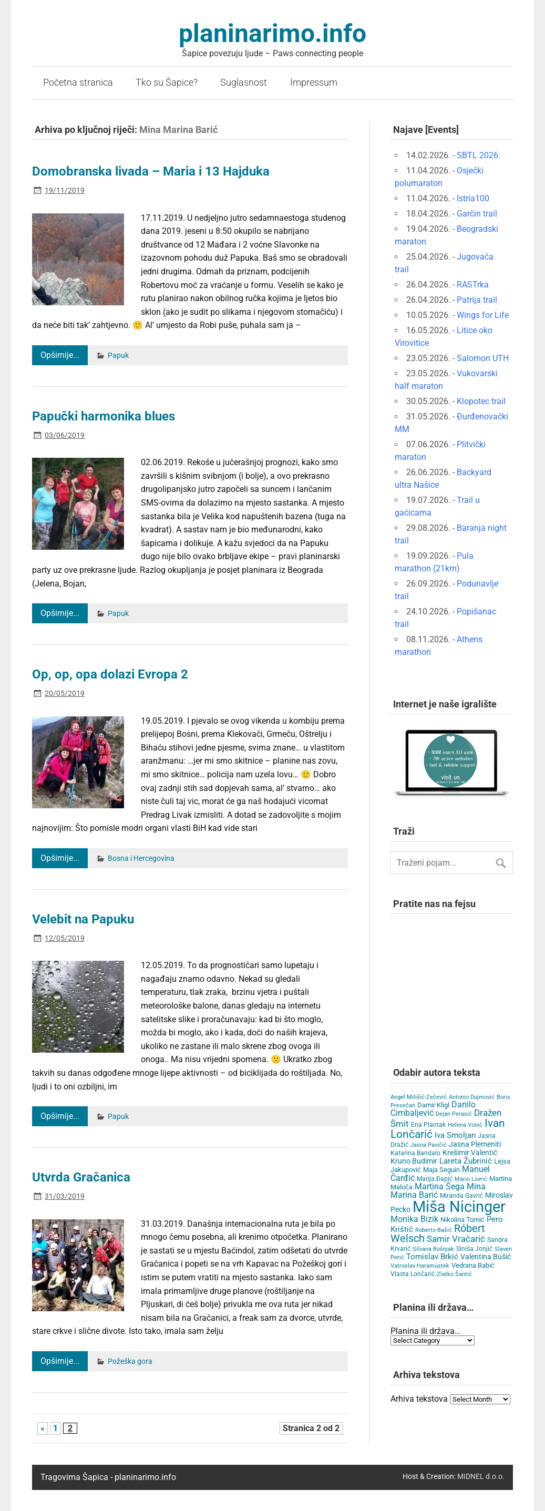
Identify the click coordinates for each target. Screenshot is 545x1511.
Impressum (313, 82)
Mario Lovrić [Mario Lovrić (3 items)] (471, 1179)
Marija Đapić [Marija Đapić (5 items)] (435, 1179)
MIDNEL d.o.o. (481, 1476)
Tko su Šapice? (167, 82)
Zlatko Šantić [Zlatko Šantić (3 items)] (454, 1274)
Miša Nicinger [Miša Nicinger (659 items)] (459, 1207)
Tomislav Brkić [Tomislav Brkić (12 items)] (432, 1256)
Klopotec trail (481, 401)
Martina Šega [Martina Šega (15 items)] (440, 1186)
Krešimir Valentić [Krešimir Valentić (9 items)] (470, 1152)
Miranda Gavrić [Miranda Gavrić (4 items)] (461, 1195)
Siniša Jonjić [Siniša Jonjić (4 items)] (474, 1248)
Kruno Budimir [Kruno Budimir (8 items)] (413, 1161)
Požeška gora (130, 1361)
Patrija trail (477, 300)
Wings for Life (483, 315)
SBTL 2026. (478, 155)
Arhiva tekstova (419, 1399)
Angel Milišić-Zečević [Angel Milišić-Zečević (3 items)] (418, 1097)
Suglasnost (243, 82)
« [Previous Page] (42, 1428)
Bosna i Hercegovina (141, 858)
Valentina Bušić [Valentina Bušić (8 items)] (485, 1256)
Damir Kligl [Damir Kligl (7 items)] (433, 1105)
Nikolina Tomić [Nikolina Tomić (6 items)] (462, 1220)
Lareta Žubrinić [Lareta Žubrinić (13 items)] (465, 1161)
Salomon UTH (483, 358)
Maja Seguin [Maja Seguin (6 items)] (441, 1170)
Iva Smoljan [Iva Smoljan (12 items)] (455, 1135)
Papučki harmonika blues (103, 416)
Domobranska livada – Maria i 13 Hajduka (151, 171)
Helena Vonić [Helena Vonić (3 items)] (465, 1125)
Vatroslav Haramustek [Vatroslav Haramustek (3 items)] (419, 1265)
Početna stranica (78, 82)
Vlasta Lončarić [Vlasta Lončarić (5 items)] (412, 1274)
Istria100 (473, 198)
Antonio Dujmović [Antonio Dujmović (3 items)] (472, 1097)
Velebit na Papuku (83, 919)
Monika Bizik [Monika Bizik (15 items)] (414, 1219)
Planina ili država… (425, 1331)
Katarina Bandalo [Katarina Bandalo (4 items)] (415, 1153)
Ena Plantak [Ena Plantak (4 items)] (428, 1124)
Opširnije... (59, 355)
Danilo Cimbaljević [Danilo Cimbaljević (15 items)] (433, 1108)
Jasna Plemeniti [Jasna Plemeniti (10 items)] (475, 1144)
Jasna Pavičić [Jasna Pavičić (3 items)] (428, 1145)
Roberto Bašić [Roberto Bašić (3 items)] (433, 1230)
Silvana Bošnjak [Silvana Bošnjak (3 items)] (433, 1249)
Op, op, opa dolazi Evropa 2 (110, 674)
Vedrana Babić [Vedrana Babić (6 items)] (473, 1265)
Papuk (118, 355)
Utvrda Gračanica (81, 1177)
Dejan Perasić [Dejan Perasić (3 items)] (454, 1114)
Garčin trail (477, 214)
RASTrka (473, 285)
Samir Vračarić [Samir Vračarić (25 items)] (456, 1239)
